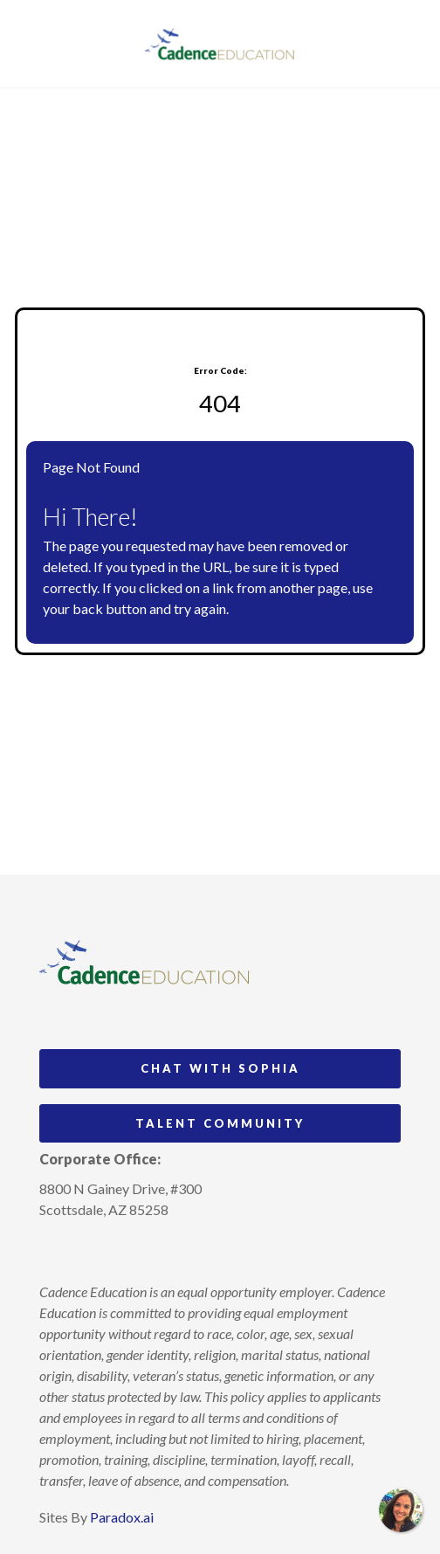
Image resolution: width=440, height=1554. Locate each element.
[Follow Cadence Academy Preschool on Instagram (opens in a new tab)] (53, 1250)
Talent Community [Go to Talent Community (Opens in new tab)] (220, 1123)
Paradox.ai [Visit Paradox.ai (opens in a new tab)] (122, 1517)
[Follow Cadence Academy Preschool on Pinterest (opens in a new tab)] (86, 1250)
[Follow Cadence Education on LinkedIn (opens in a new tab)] (118, 1250)
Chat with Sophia (220, 1068)
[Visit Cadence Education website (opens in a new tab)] (220, 43)
